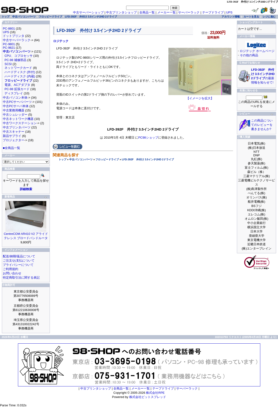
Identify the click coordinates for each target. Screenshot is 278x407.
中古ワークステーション (20, 123)
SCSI (8, 64)
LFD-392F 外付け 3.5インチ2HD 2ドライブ (148, 159)
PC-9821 (9, 47)
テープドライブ (213, 12)
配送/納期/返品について (19, 256)
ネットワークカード (18, 68)
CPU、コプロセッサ (18, 55)
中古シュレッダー (15, 114)
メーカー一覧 (166, 12)
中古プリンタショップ (121, 12)
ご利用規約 (10, 269)
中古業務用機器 (13, 110)
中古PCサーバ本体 (16, 106)
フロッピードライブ (107, 159)
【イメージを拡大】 (199, 96)
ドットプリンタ (13, 36)
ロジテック (60, 41)
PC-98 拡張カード (16, 89)
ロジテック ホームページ (257, 51)
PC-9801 (9, 44)
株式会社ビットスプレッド (147, 397)
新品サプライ (12, 136)
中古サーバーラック (16, 40)
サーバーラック (189, 12)
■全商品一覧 (11, 148)
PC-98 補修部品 (15, 60)
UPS (229, 12)
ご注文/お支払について (18, 260)
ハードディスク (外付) (19, 72)
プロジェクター (13, 140)
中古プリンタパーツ (16, 127)
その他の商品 (249, 55)
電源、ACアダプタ (17, 85)
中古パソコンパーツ (81, 159)
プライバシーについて (18, 265)
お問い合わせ (12, 273)
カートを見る (251, 16)
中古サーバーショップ (88, 12)
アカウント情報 (231, 16)
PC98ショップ (148, 137)
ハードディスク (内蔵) (19, 76)
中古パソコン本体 (15, 97)
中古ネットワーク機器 (18, 119)
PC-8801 (9, 28)
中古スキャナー (13, 131)
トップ (62, 159)
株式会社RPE (155, 392)
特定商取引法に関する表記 (21, 277)
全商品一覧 (147, 12)
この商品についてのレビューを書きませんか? (262, 125)
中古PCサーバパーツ (17, 102)
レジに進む (269, 16)
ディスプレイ (13, 93)
